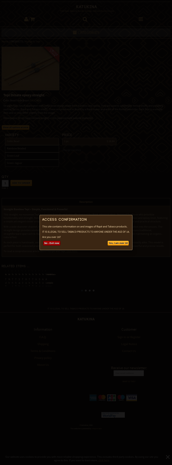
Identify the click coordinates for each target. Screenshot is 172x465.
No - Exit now (51, 243)
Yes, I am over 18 (118, 243)
